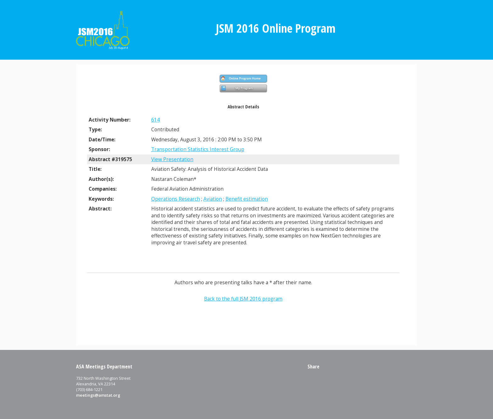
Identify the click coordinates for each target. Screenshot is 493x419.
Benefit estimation (246, 199)
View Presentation (172, 159)
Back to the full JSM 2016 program (243, 299)
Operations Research (175, 199)
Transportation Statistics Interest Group (197, 149)
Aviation (212, 199)
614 (155, 120)
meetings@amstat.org (98, 395)
